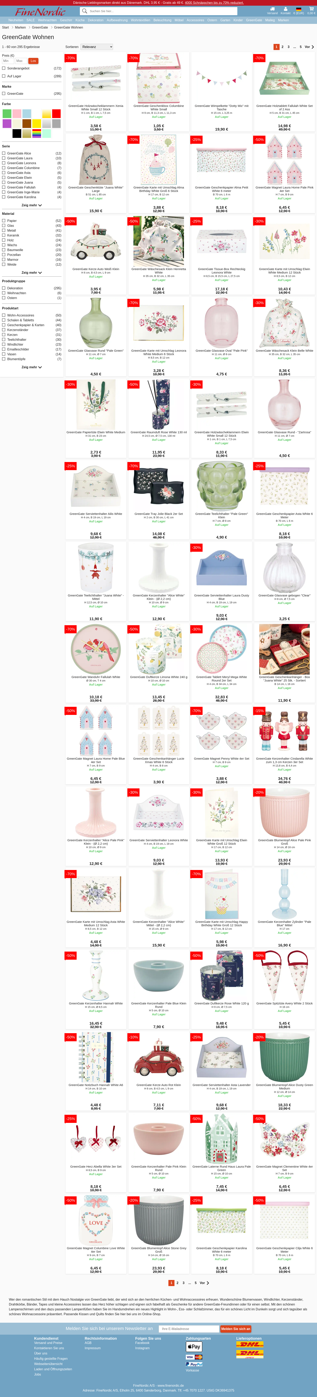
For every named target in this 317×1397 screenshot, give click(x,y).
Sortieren (72, 47)
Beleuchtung (162, 20)
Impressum (93, 1348)
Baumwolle (31, 250)
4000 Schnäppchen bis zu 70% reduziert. (214, 2)
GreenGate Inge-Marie (31, 192)
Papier (31, 221)
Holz (31, 240)
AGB (88, 1343)
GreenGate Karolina (31, 197)
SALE (30, 20)
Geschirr (66, 20)
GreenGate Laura (31, 158)
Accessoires (195, 20)
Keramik (31, 235)
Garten (225, 20)
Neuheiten (15, 20)
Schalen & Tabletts (31, 320)
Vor (309, 47)
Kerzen (31, 335)
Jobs (37, 1374)
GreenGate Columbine (31, 168)
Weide (31, 265)
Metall (31, 231)
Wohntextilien (140, 20)
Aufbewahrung (117, 20)
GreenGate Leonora (31, 163)
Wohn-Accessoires (31, 315)
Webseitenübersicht (48, 1364)
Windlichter (31, 345)
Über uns (40, 1353)
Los (33, 61)
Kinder (238, 20)
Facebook (142, 1343)
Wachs (31, 245)
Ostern (212, 20)
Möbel (179, 20)
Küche (80, 20)
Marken (283, 20)
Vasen (31, 354)
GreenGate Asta (31, 173)
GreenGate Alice (31, 153)
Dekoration (96, 20)
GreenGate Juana (31, 183)
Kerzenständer (31, 330)
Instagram (142, 1348)
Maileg (270, 20)
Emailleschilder (31, 349)
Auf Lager (31, 76)
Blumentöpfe (31, 359)
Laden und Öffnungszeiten (53, 1369)
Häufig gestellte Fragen (51, 1358)
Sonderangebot (31, 68)
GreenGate (254, 20)
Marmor (31, 260)
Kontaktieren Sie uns (49, 1348)
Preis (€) (8, 55)
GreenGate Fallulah (31, 188)
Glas (31, 226)
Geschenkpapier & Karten (31, 325)
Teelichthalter (31, 340)
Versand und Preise (48, 1343)
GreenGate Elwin (31, 178)
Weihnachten (47, 20)
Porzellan (31, 255)
